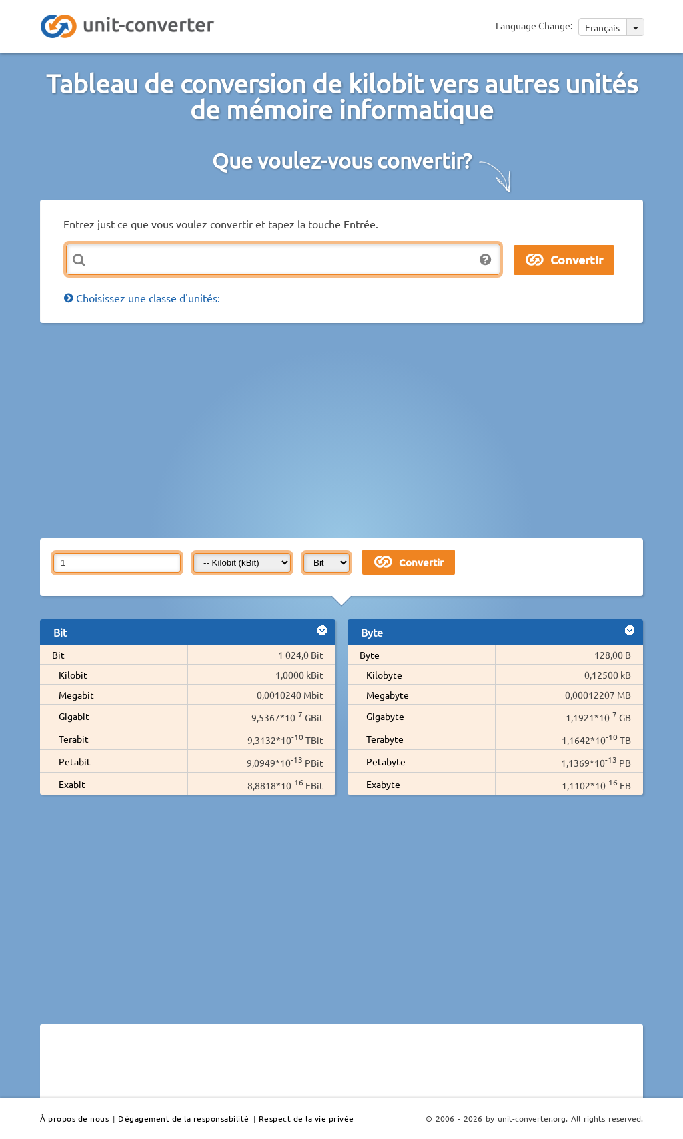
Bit (58, 655)
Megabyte (387, 695)
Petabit (75, 761)
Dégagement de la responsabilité (183, 1118)
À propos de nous (74, 1118)
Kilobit (73, 675)
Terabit (74, 739)
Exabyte (383, 784)
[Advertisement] (361, 429)
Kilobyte (384, 675)
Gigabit (74, 716)
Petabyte (386, 761)
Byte (370, 655)
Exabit (72, 784)
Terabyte (385, 739)
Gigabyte (385, 716)
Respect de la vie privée (306, 1118)
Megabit (76, 695)
